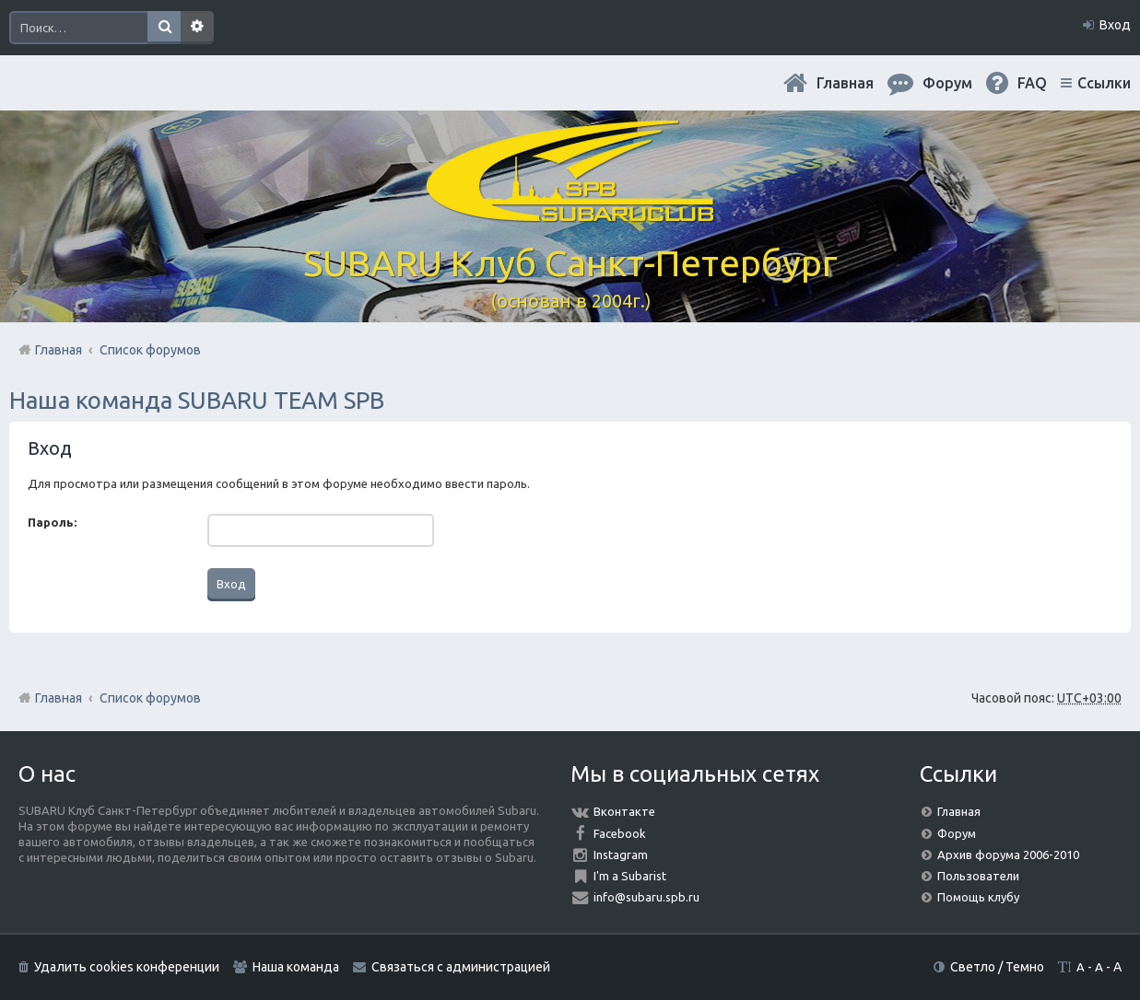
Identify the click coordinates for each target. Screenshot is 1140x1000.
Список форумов (150, 698)
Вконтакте (624, 811)
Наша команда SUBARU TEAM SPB (196, 400)
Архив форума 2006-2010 (1008, 854)
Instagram (621, 854)
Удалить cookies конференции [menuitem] (126, 966)
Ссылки (1104, 83)
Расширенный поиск (197, 27)
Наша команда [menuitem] (296, 966)
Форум (956, 833)
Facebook (620, 833)
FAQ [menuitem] (1032, 83)
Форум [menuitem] (947, 83)
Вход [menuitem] (1115, 24)
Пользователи (978, 875)
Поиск (164, 27)
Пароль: (52, 522)
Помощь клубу (978, 896)
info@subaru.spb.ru (646, 896)
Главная (845, 83)
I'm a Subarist (630, 875)
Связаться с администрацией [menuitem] (460, 966)
